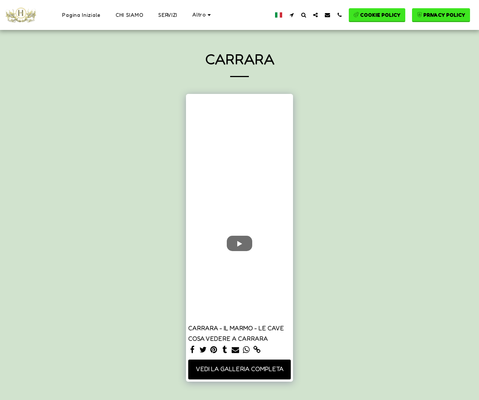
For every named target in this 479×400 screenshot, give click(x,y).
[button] (291, 15)
